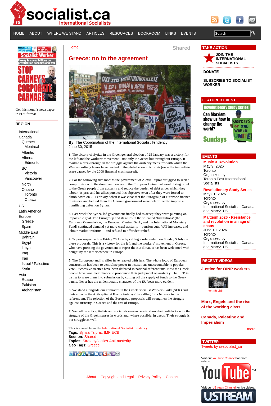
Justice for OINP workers (225, 269)
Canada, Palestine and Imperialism (223, 319)
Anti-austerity (120, 341)
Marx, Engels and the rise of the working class (226, 304)
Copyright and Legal (117, 377)
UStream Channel (224, 387)
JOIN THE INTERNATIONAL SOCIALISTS (231, 58)
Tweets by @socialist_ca (221, 346)
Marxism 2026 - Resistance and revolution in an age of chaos (227, 221)
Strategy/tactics (95, 341)
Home (19, 33)
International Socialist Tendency (125, 328)
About (36, 33)
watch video (217, 291)
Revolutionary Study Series (228, 190)
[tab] (228, 268)
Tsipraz (97, 332)
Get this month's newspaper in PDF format (35, 111)
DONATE (211, 72)
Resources (121, 33)
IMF (107, 332)
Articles (96, 33)
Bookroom (149, 33)
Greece (94, 345)
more (251, 329)
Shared (90, 337)
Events (188, 33)
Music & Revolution (221, 162)
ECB (115, 332)
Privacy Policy (149, 377)
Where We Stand (64, 33)
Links (170, 33)
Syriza (84, 332)
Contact (172, 377)
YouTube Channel (224, 358)
